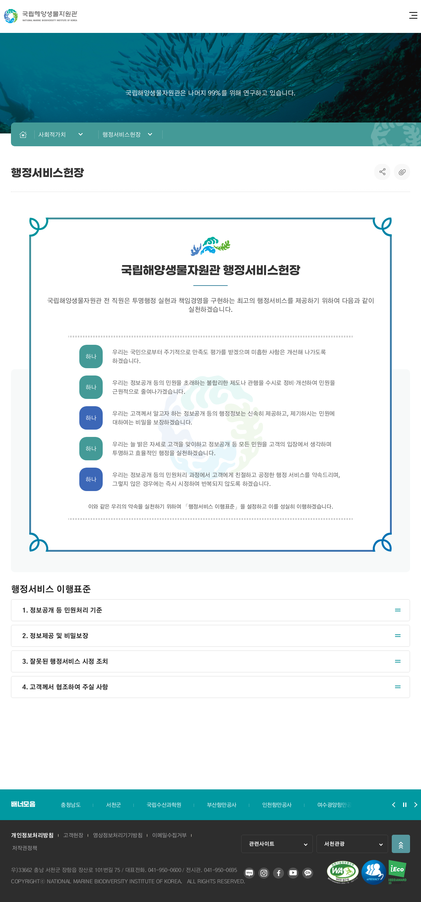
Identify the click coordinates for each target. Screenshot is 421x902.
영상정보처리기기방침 (119, 835)
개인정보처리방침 (32, 835)
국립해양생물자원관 (40, 16)
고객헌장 (74, 835)
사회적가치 (52, 134)
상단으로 (401, 844)
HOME (23, 134)
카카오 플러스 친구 (307, 873)
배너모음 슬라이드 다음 (415, 804)
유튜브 (293, 873)
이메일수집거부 (172, 835)
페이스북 (278, 873)
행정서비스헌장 (121, 134)
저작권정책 (25, 848)
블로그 (249, 873)
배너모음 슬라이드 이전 (393, 804)
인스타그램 (263, 873)
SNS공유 (382, 172)
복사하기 (402, 172)
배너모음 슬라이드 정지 (404, 804)
